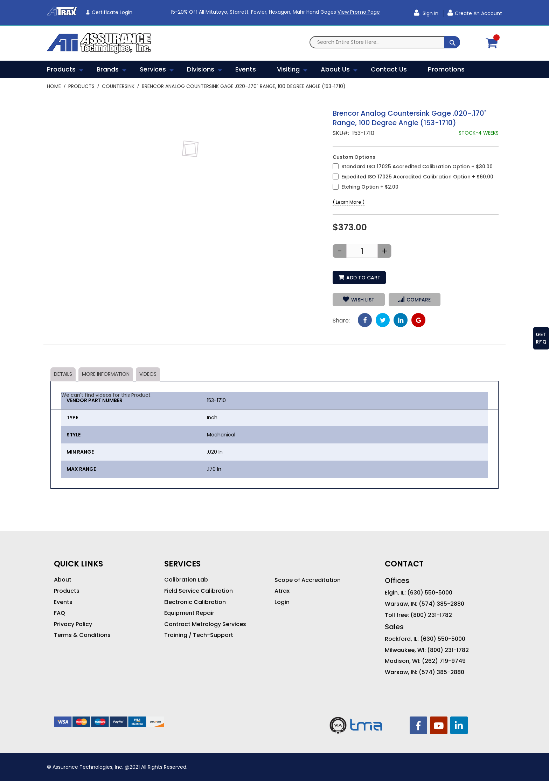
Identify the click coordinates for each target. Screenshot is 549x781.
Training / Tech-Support (198, 635)
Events (63, 602)
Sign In (429, 13)
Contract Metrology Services (205, 624)
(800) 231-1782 (431, 615)
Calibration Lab (186, 580)
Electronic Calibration (195, 602)
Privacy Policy (73, 624)
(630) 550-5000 (429, 593)
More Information (106, 374)
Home (54, 86)
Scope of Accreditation (307, 580)
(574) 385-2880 (441, 604)
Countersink (118, 86)
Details (63, 374)
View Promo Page (359, 11)
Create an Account (478, 13)
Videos (148, 374)
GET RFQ (541, 338)
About (62, 580)
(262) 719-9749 (444, 661)
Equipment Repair (189, 613)
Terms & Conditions (82, 635)
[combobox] (385, 42)
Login (282, 602)
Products (81, 86)
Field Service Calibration (198, 591)
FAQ (59, 613)
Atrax (282, 591)
